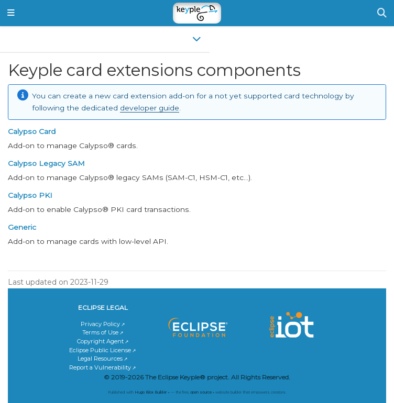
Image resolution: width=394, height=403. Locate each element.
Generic (22, 227)
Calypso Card (32, 131)
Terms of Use (100, 332)
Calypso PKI (30, 195)
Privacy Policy (100, 324)
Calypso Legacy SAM (46, 163)
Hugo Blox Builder (151, 392)
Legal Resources (100, 358)
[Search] (382, 13)
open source (201, 392)
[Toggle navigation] (11, 13)
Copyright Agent (100, 341)
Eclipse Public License (100, 350)
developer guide (149, 108)
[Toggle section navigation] (105, 39)
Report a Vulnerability (100, 367)
